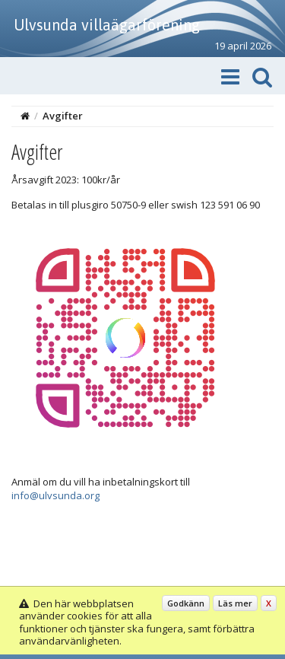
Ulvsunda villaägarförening (107, 24)
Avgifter (63, 116)
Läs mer (235, 603)
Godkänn (185, 603)
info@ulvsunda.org (55, 495)
